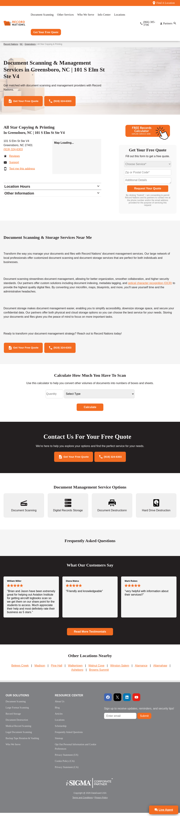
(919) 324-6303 (13, 150)
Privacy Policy (101, 801)
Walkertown (75, 668)
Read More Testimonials (90, 634)
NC (21, 44)
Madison (39, 668)
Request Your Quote (147, 189)
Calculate (90, 409)
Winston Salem (119, 668)
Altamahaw (160, 668)
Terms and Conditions (82, 801)
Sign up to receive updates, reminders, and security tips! (139, 711)
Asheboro (77, 672)
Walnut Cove (96, 668)
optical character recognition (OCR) (150, 283)
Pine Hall (56, 668)
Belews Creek (20, 668)
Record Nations (11, 44)
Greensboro (30, 44)
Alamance (141, 668)
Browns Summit (99, 672)
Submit (144, 718)
